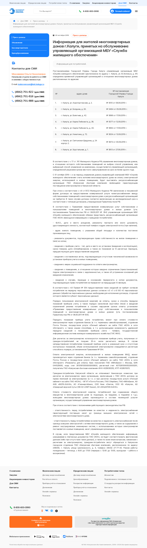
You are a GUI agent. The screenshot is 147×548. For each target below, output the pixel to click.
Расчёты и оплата (50, 479)
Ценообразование (80, 479)
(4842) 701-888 (24, 100)
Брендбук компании (20, 53)
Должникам (47, 487)
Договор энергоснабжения (53, 475)
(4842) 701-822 (24, 91)
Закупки (85, 3)
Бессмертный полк (20, 48)
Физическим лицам (17, 3)
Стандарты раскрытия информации (119, 483)
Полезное (46, 496)
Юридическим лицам (37, 3)
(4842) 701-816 (24, 96)
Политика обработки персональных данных (26, 544)
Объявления (17, 43)
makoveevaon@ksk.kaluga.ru (31, 84)
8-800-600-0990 (91, 11)
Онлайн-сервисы (49, 492)
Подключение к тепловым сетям (118, 479)
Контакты (133, 3)
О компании (75, 3)
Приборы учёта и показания (54, 483)
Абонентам (109, 475)
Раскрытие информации (83, 483)
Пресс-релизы (19, 37)
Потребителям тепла (58, 3)
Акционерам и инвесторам (104, 3)
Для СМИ (122, 3)
